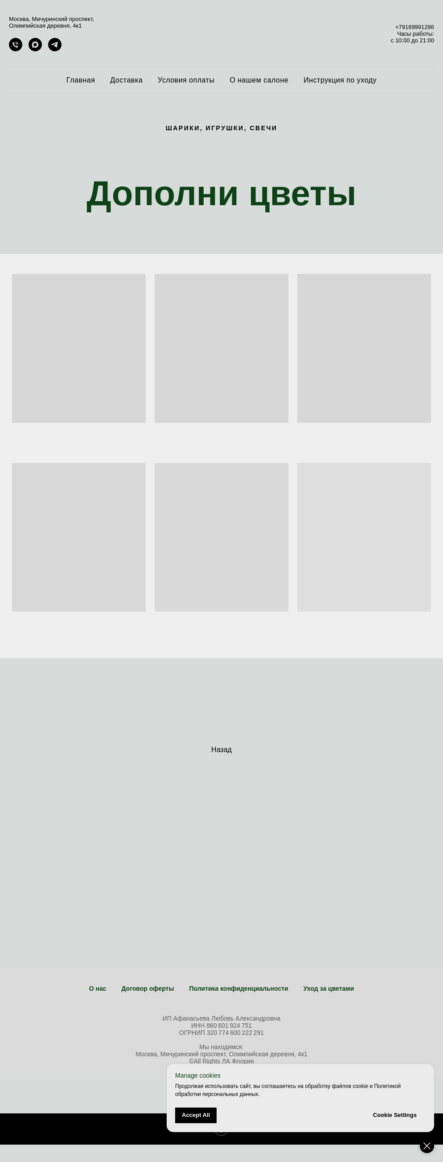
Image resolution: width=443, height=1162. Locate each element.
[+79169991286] (15, 49)
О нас (98, 988)
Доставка (126, 80)
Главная (80, 80)
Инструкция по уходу (340, 80)
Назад (221, 749)
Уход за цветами (329, 988)
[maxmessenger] (35, 49)
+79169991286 (414, 27)
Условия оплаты (186, 80)
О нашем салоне (259, 80)
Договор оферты (147, 988)
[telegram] (55, 49)
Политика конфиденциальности (238, 988)
